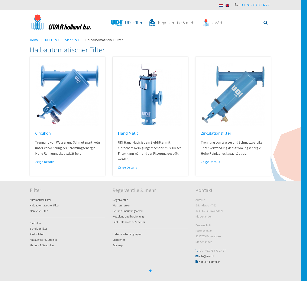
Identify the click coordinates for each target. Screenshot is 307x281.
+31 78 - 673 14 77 (254, 4)
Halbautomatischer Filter (44, 205)
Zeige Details (44, 162)
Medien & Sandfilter (42, 245)
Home (34, 40)
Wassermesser (121, 205)
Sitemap (118, 245)
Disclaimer (119, 240)
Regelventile (120, 200)
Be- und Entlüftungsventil (128, 211)
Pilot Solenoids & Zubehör (129, 222)
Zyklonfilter (37, 234)
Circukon (43, 133)
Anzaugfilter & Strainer (43, 240)
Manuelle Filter (39, 211)
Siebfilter (72, 40)
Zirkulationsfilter (216, 133)
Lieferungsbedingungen (127, 234)
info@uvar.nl (206, 256)
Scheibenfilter (38, 229)
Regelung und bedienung (128, 216)
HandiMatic (128, 133)
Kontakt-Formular (209, 262)
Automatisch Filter (40, 200)
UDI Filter (52, 40)
